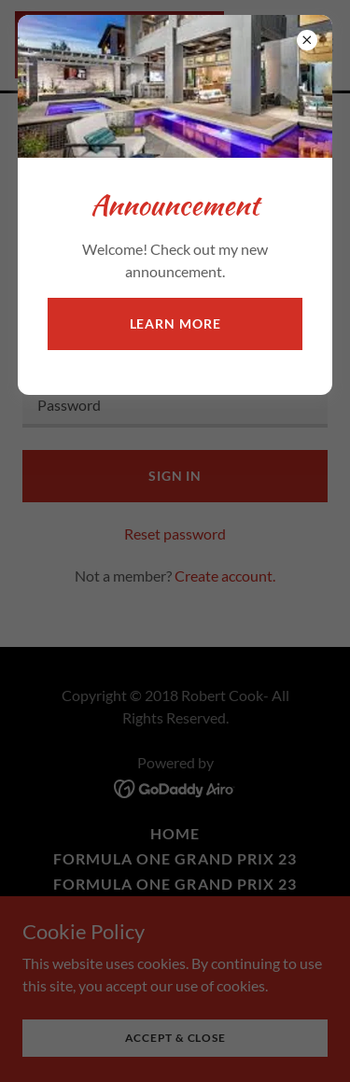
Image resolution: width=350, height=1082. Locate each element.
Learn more (175, 323)
